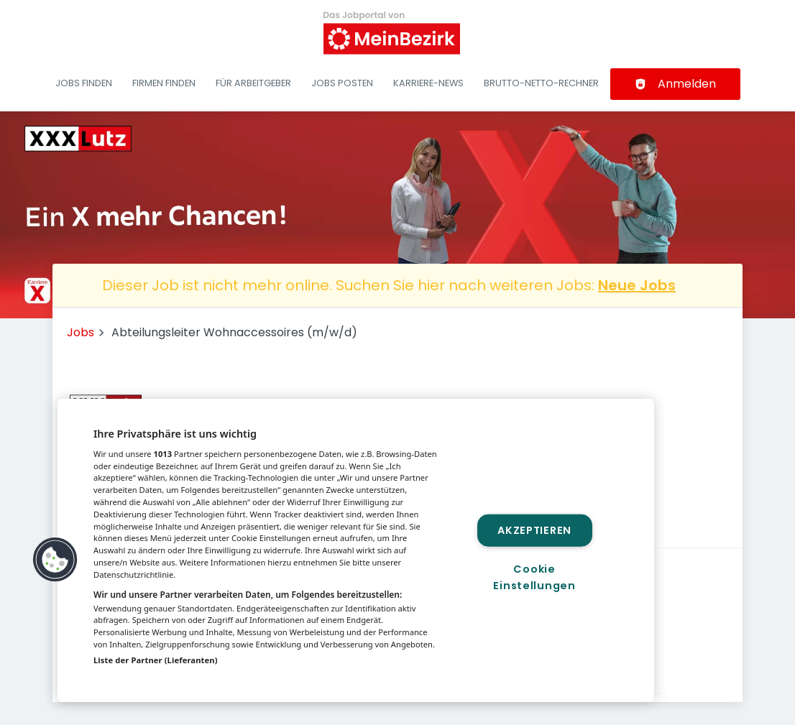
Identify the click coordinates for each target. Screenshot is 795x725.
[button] (55, 560)
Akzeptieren (534, 530)
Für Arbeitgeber (253, 83)
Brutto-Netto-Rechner (541, 83)
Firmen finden (164, 83)
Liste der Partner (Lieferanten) (155, 660)
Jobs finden (83, 83)
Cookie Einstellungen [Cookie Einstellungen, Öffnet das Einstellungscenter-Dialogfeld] (534, 576)
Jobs (80, 332)
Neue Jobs (637, 285)
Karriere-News (428, 83)
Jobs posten (342, 83)
